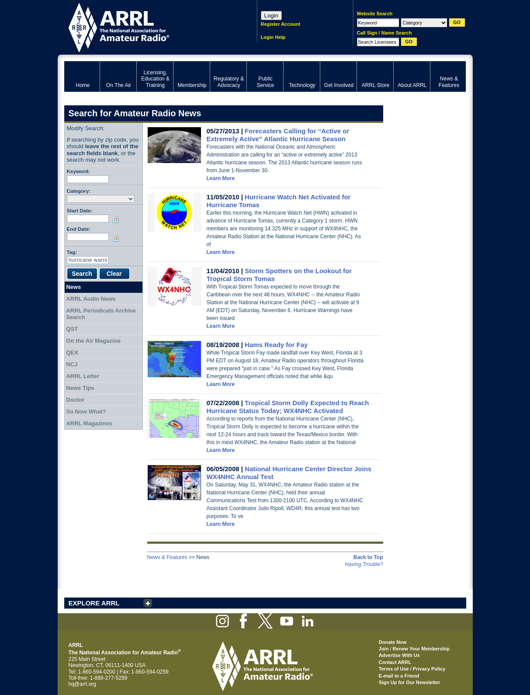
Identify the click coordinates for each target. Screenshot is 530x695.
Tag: (72, 252)
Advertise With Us (399, 655)
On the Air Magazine (93, 340)
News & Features (167, 557)
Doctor (75, 399)
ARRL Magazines (89, 423)
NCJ (71, 364)
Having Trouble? (364, 564)
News (73, 287)
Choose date (117, 220)
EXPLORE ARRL (94, 603)
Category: (79, 191)
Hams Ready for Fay (276, 344)
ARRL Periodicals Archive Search (101, 314)
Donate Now (393, 642)
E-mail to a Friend (399, 675)
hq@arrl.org (83, 684)
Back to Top (368, 557)
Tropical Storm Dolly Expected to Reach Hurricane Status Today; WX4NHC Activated (288, 406)
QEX (72, 352)
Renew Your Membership (421, 648)
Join (384, 648)
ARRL (149, 26)
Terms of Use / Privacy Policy (412, 668)
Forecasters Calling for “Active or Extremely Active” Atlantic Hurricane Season (278, 134)
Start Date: (80, 210)
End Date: (79, 229)
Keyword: (78, 171)
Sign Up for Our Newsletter (409, 682)
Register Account (281, 24)
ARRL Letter (82, 376)
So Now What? (86, 411)
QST (72, 329)
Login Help (273, 37)
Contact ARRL (395, 662)
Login (271, 15)
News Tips (80, 388)
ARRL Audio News (90, 298)
